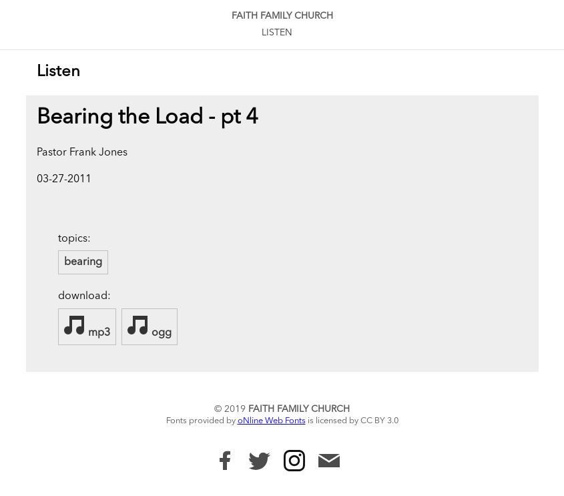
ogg (149, 326)
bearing (83, 262)
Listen (277, 32)
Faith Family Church (282, 16)
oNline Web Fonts (272, 421)
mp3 (87, 326)
